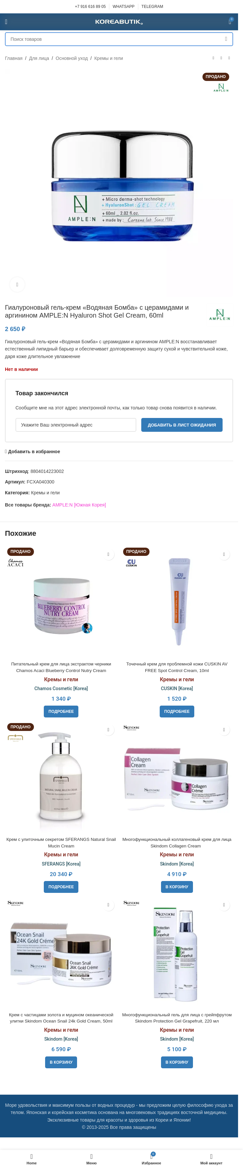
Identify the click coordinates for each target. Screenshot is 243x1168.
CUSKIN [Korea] (177, 688)
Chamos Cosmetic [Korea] (61, 688)
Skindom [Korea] (177, 864)
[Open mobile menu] (6, 21)
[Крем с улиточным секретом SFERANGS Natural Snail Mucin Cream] (61, 777)
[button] (177, 887)
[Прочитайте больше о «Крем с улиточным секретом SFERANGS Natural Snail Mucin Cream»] (61, 887)
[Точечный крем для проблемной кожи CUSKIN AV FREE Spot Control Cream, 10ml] (177, 601)
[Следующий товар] (229, 58)
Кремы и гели (108, 58)
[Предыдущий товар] (213, 58)
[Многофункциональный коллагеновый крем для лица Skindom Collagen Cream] (177, 777)
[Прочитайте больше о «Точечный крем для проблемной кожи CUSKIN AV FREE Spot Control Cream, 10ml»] (177, 711)
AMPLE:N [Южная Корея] (79, 504)
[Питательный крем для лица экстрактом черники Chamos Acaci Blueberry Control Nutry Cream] (61, 601)
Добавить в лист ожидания (182, 425)
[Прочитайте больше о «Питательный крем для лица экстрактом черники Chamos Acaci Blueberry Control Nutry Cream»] (61, 711)
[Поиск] (119, 39)
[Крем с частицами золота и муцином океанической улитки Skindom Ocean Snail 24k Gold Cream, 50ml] (61, 952)
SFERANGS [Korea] (61, 864)
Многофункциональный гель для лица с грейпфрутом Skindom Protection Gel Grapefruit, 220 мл (177, 1021)
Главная (13, 58)
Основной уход (72, 58)
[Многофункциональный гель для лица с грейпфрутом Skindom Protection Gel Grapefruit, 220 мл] (177, 952)
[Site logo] (119, 21)
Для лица (39, 58)
